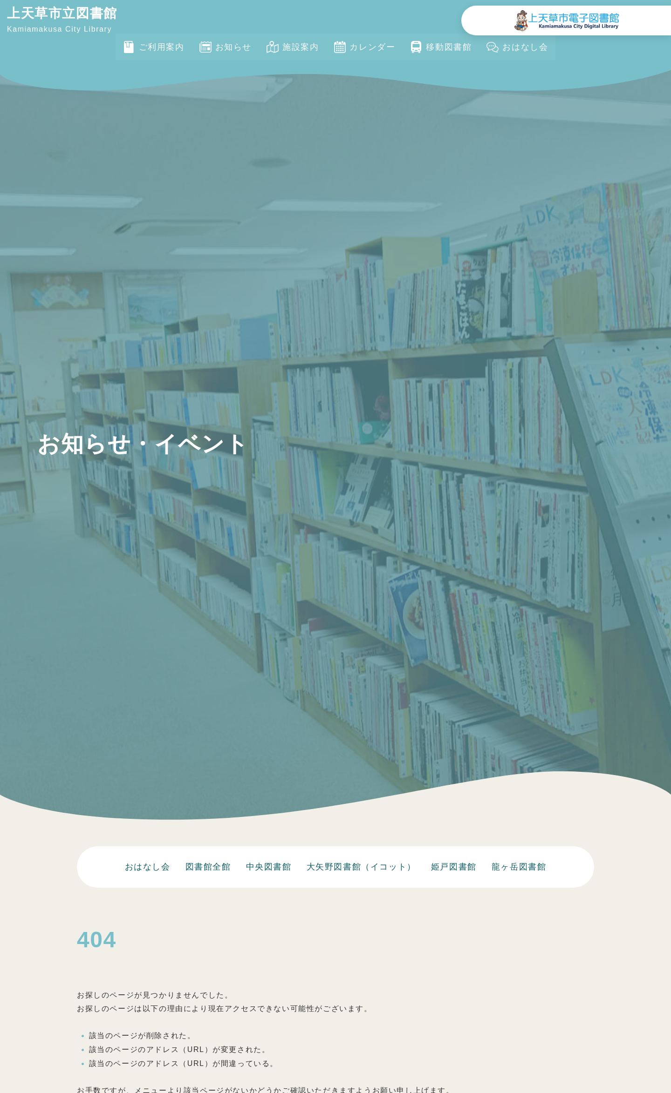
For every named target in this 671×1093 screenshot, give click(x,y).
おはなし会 (148, 866)
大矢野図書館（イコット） (361, 866)
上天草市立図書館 (62, 13)
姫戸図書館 (454, 866)
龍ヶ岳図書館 (519, 866)
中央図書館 (269, 866)
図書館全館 (208, 866)
